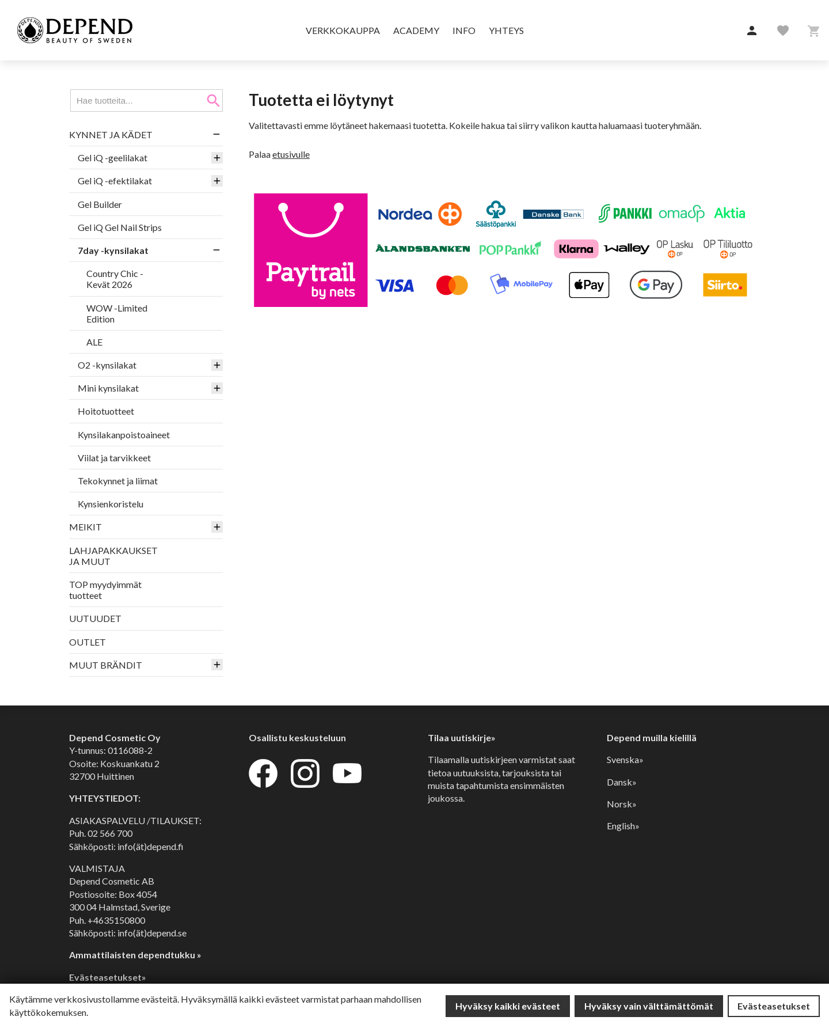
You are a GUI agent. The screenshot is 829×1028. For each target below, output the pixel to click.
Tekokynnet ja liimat (118, 480)
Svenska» (625, 759)
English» (623, 825)
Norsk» (622, 803)
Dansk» (622, 781)
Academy (416, 30)
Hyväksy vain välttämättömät (648, 1005)
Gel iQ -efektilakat (115, 180)
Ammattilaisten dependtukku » (135, 954)
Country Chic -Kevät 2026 (114, 279)
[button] (751, 31)
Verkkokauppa (343, 30)
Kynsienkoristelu (110, 503)
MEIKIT (85, 526)
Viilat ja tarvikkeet (114, 457)
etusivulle (291, 154)
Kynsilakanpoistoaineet (124, 434)
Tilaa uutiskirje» (462, 737)
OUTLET (87, 641)
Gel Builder (100, 204)
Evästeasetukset (773, 1005)
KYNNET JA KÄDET (111, 134)
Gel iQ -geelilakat (112, 157)
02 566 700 (110, 833)
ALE (94, 341)
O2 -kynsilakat (107, 364)
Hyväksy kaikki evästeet (507, 1005)
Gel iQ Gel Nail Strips (120, 227)
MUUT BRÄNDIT (105, 664)
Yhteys (506, 30)
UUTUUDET (95, 618)
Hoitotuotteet (106, 410)
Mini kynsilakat (108, 387)
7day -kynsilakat (113, 250)
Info (464, 30)
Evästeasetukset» (107, 977)
